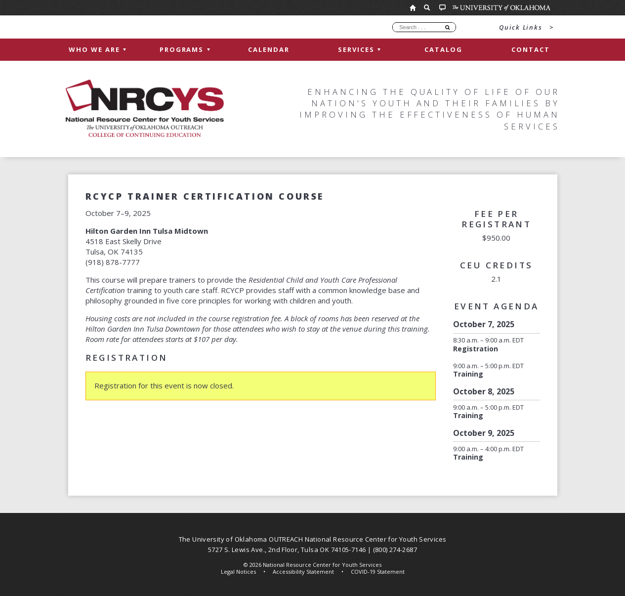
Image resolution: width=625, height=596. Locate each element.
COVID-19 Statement (378, 571)
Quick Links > (526, 27)
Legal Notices (238, 571)
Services (359, 49)
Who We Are (97, 49)
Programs (185, 49)
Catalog (443, 49)
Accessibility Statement (303, 571)
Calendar (269, 49)
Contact (530, 49)
